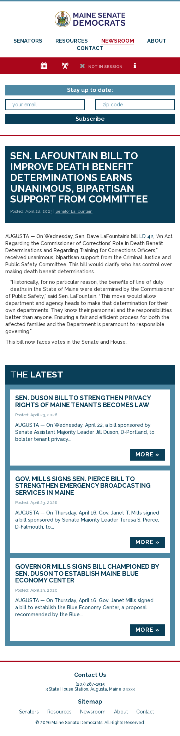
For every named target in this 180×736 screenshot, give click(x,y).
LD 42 (146, 236)
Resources (71, 41)
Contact (90, 48)
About (157, 41)
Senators (27, 41)
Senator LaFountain (73, 211)
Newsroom (117, 41)
